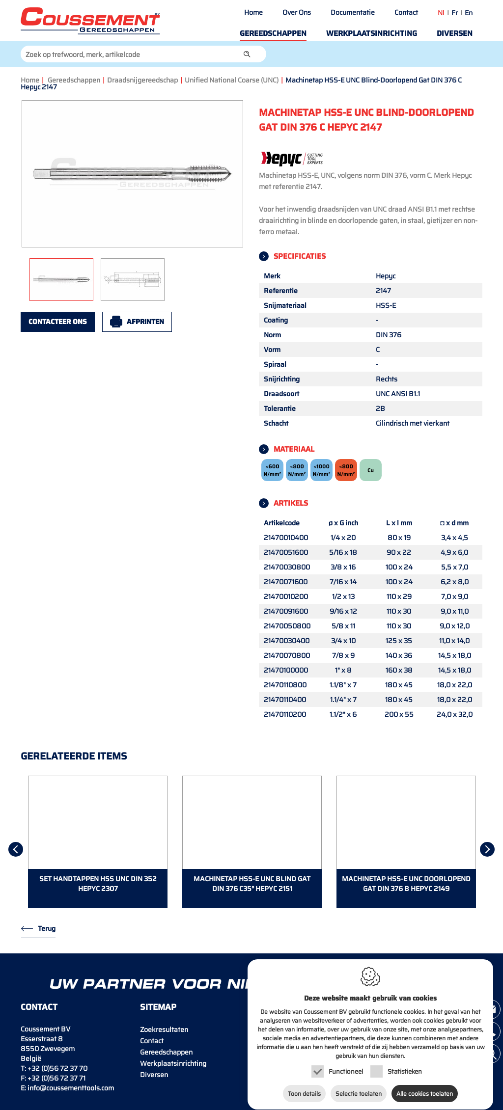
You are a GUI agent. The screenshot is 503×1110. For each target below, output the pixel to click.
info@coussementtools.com (71, 1088)
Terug (47, 928)
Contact (406, 12)
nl (441, 12)
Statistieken (405, 1066)
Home (253, 12)
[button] (247, 54)
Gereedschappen (273, 33)
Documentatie (353, 12)
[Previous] (15, 849)
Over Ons (296, 12)
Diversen (455, 33)
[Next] (487, 849)
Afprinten (145, 321)
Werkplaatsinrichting (371, 33)
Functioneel (346, 1066)
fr (454, 12)
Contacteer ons (57, 321)
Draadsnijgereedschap (142, 80)
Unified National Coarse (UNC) (232, 80)
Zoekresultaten (164, 1029)
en (469, 12)
